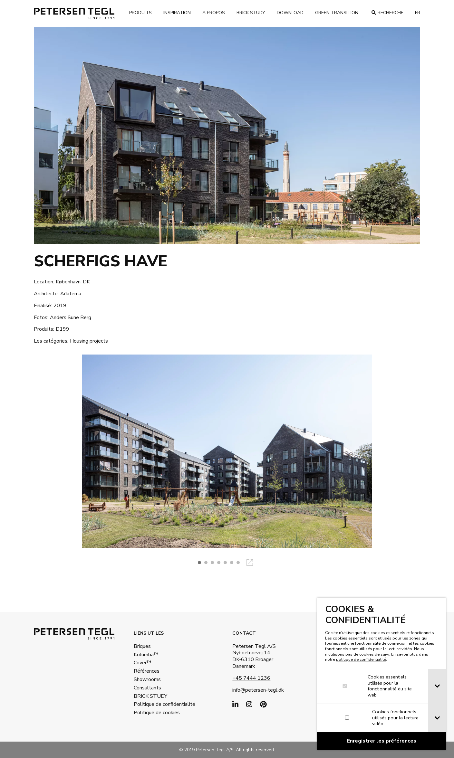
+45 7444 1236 (251, 678)
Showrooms (147, 679)
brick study (251, 13)
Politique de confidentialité (155, 704)
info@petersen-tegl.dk (258, 690)
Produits (140, 13)
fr (417, 13)
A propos (213, 13)
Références (146, 671)
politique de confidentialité (361, 659)
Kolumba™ (146, 654)
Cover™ (142, 662)
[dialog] (381, 674)
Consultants (147, 687)
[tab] (437, 686)
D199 (62, 329)
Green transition (336, 13)
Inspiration (177, 13)
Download (290, 13)
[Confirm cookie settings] (381, 741)
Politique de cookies (155, 712)
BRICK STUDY (150, 696)
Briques (142, 646)
